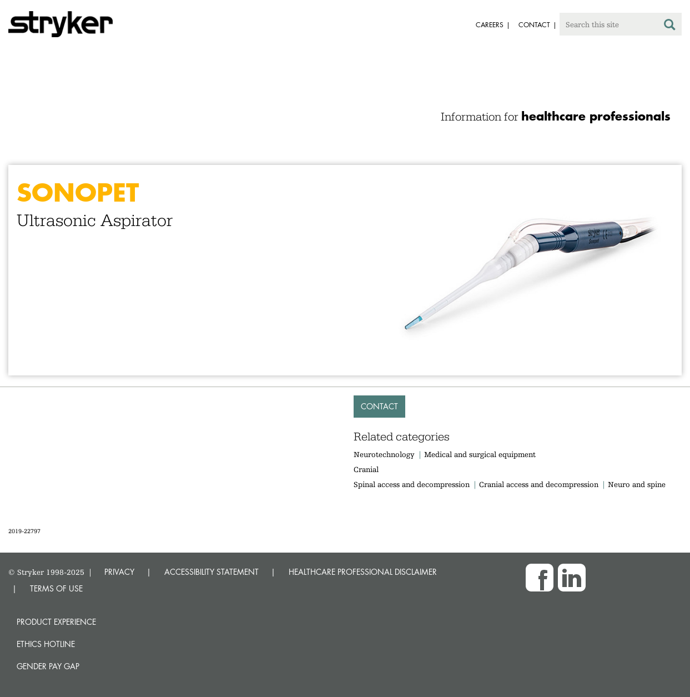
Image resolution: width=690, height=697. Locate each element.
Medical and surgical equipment (480, 454)
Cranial (366, 469)
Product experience (56, 621)
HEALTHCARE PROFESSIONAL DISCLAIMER (363, 571)
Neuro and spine (637, 484)
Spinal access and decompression (412, 484)
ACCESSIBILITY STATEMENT (211, 571)
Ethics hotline (46, 644)
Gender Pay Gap (48, 666)
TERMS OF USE (56, 588)
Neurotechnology (384, 454)
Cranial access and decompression (538, 484)
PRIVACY (119, 571)
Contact (379, 406)
